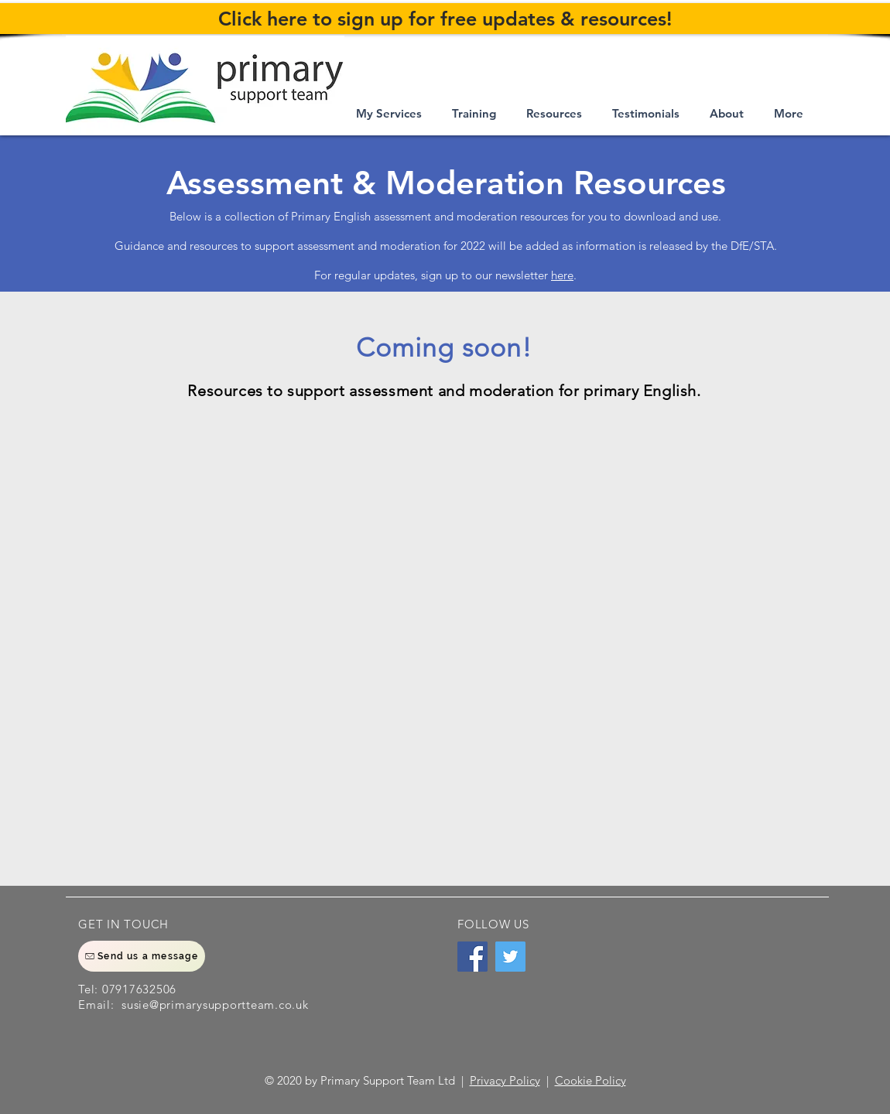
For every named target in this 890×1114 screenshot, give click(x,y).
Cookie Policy (590, 1080)
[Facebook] (472, 956)
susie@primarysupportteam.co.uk (215, 1004)
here (562, 275)
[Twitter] (510, 956)
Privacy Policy (505, 1080)
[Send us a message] (141, 956)
